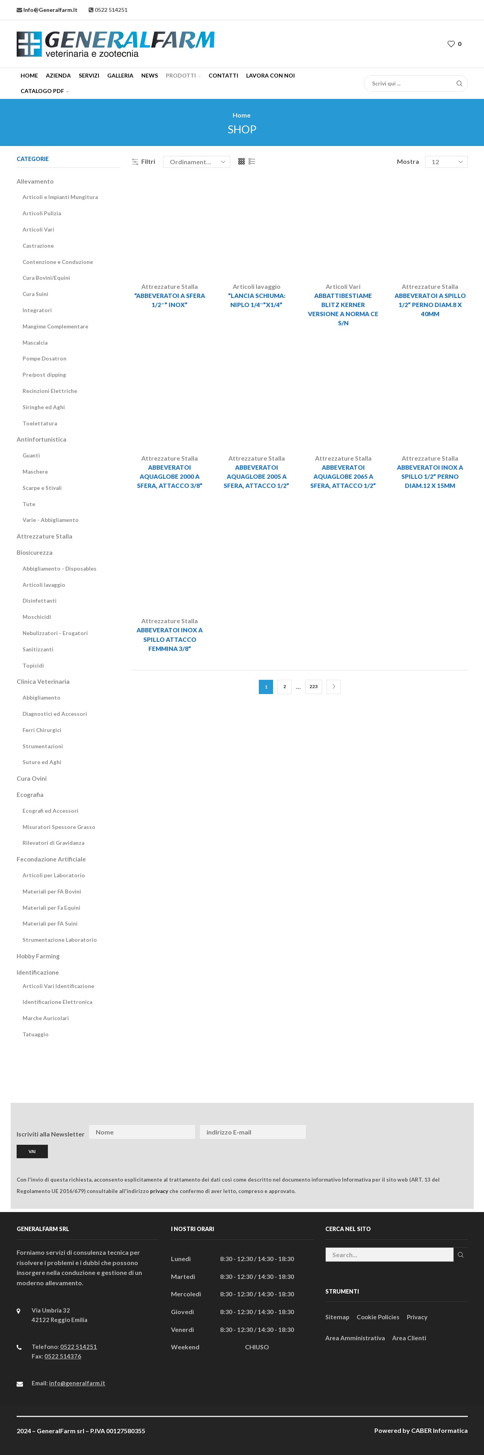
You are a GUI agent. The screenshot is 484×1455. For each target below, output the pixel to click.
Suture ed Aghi (42, 762)
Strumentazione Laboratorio (61, 939)
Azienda (58, 75)
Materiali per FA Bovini (52, 891)
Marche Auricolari (46, 1018)
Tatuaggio (36, 1034)
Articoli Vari (343, 286)
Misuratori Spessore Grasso (60, 826)
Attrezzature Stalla (169, 286)
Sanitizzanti (38, 649)
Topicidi (33, 665)
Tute (29, 504)
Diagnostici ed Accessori (55, 713)
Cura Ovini (32, 778)
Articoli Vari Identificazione (59, 986)
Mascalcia (36, 342)
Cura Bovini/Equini (47, 277)
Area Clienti (411, 1337)
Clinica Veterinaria (43, 681)
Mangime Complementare (57, 326)
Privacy (420, 1316)
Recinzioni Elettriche (50, 390)
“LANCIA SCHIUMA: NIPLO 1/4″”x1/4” (257, 300)
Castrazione (39, 245)
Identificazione (38, 972)
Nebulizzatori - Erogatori (56, 633)
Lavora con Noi (270, 75)
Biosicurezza (35, 552)
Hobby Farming (39, 956)
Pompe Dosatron (45, 358)
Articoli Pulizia (42, 213)
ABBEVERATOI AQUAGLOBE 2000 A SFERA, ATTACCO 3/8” (169, 478)
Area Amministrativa (356, 1337)
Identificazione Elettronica (58, 1001)
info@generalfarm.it (50, 9)
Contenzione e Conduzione (58, 261)
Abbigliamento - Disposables (60, 568)
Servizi (89, 75)
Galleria (120, 75)
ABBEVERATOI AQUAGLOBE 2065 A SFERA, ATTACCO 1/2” (343, 478)
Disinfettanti (40, 600)
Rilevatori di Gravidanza (54, 842)
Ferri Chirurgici (42, 730)
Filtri (143, 161)
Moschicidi (37, 616)
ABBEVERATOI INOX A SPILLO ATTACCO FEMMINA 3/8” (170, 642)
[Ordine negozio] (196, 162)
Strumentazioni (43, 746)
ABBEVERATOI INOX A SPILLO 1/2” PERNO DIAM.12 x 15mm (430, 478)
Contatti (223, 75)
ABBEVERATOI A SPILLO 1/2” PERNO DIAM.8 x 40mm (430, 305)
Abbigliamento (42, 697)
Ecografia (30, 794)
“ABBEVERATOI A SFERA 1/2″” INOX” (169, 300)
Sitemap (337, 1316)
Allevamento (35, 181)
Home (29, 75)
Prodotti (183, 75)
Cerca (460, 1254)
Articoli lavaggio (257, 286)
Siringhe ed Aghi (44, 407)
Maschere (35, 471)
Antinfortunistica (42, 439)
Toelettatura (40, 423)
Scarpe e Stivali (43, 487)
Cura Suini (36, 293)
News (149, 75)
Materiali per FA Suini (51, 923)
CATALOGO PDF (45, 90)
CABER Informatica (439, 1430)
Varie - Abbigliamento (51, 519)
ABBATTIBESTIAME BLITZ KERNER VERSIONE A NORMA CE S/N (343, 310)
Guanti (32, 455)
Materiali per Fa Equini (52, 907)
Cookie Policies (379, 1316)
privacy (159, 1190)
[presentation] (406, 1132)
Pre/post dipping (44, 374)
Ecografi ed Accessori (51, 810)
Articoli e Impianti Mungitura (61, 196)
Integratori (37, 310)
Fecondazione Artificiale (52, 859)
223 (313, 690)
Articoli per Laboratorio (54, 875)
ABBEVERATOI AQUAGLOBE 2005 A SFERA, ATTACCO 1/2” (256, 478)
